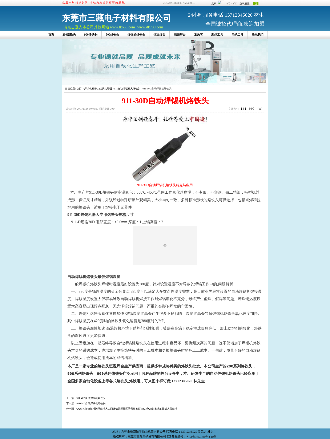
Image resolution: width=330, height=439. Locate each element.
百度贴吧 (143, 408)
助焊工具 (217, 34)
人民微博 (172, 408)
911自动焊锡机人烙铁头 (127, 88)
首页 (51, 34)
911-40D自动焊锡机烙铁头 (90, 398)
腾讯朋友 (133, 408)
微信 (115, 408)
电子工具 (237, 34)
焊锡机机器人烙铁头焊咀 (98, 88)
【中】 (251, 108)
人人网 (109, 408)
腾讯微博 (100, 408)
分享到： (71, 408)
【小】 (243, 108)
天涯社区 (123, 408)
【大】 (260, 108)
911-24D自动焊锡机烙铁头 (90, 403)
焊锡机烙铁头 (136, 34)
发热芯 (198, 34)
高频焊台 (180, 34)
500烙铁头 (112, 34)
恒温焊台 (159, 34)
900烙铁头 (90, 34)
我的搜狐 (162, 408)
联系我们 (257, 34)
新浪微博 (90, 408)
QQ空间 (80, 408)
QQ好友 (152, 408)
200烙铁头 (69, 34)
